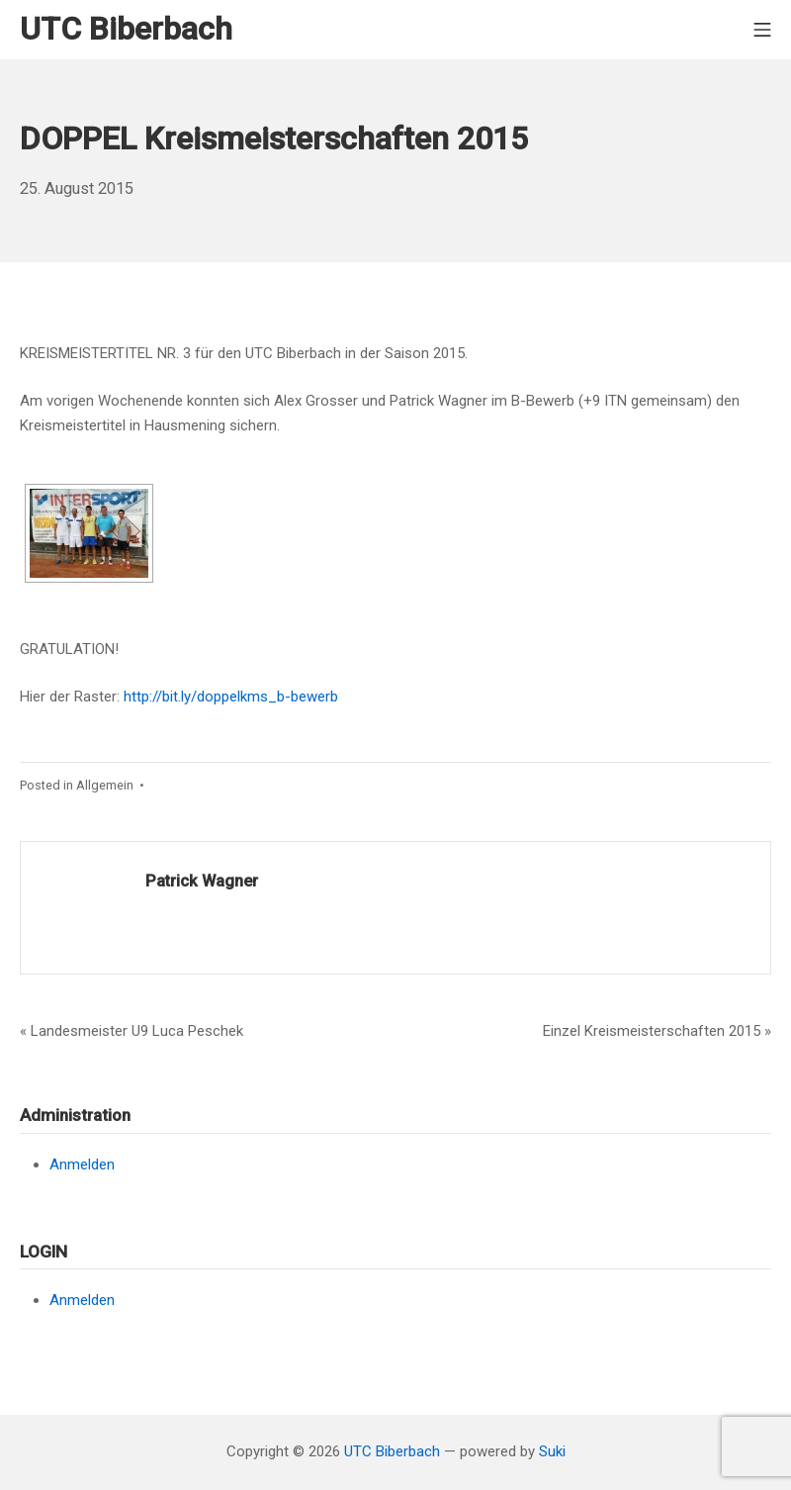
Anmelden (82, 1164)
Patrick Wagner (201, 881)
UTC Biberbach (392, 1451)
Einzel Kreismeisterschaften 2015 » (657, 1031)
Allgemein (104, 785)
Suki (552, 1451)
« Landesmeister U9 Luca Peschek (131, 1031)
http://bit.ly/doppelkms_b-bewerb (231, 696)
